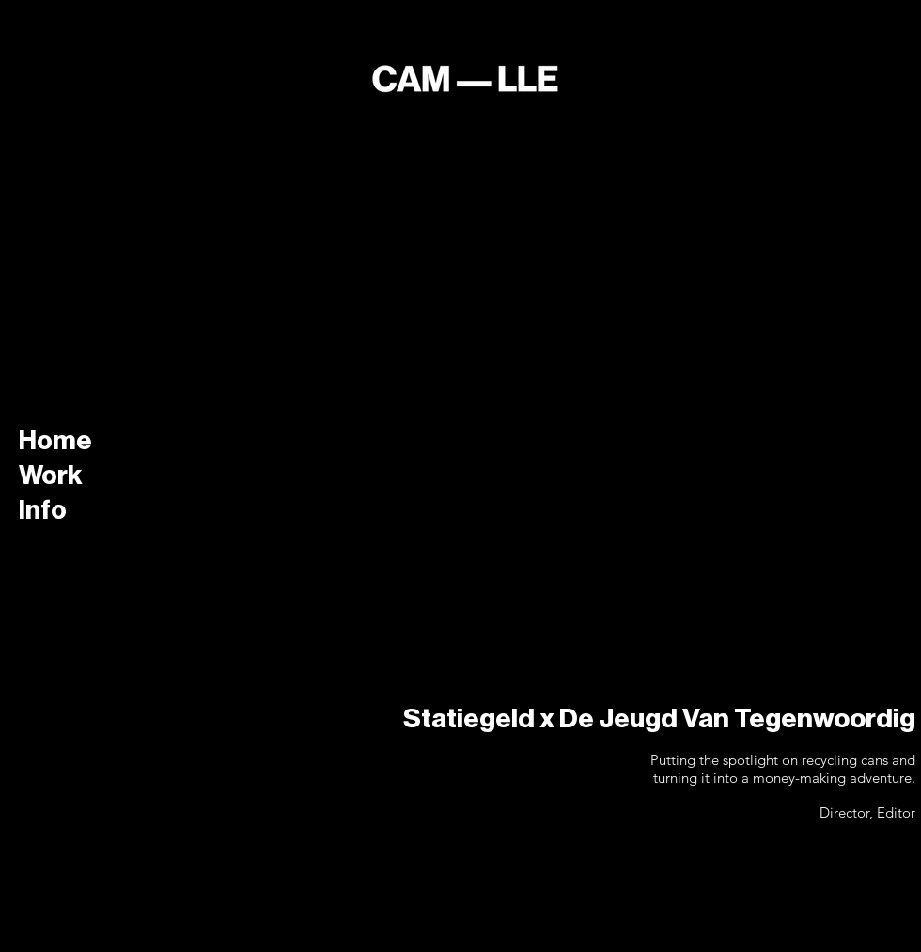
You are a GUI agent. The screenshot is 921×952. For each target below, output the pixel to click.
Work (51, 475)
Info (43, 510)
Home (55, 441)
